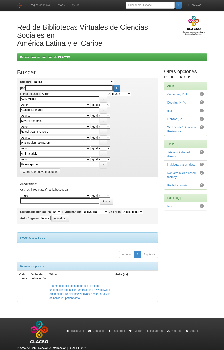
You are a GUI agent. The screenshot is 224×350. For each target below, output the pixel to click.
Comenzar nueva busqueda (40, 171)
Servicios (196, 5)
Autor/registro (29, 218)
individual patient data (181, 164)
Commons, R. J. (177, 94)
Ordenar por (73, 211)
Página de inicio (39, 5)
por (22, 88)
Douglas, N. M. (176, 102)
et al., (170, 110)
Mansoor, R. (175, 119)
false (170, 206)
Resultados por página (35, 211)
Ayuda (75, 5)
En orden (115, 211)
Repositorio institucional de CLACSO (45, 57)
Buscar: (25, 81)
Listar (61, 5)
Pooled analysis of (178, 185)
